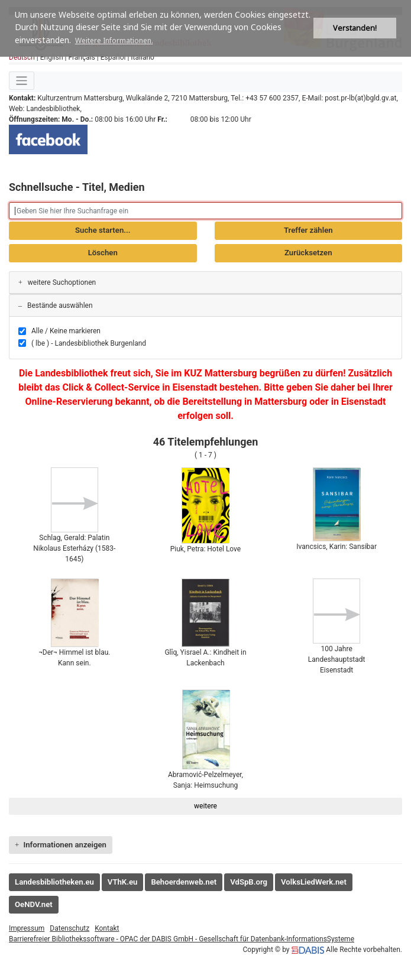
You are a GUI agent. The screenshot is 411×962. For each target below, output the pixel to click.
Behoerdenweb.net (183, 882)
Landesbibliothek (53, 109)
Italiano (142, 57)
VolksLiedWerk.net (314, 882)
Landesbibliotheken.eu (54, 882)
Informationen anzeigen (60, 844)
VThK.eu (123, 882)
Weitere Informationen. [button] (114, 40)
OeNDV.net (34, 904)
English (51, 57)
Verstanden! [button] (355, 28)
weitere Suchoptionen (57, 282)
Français (81, 57)
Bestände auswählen (55, 305)
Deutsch (22, 57)
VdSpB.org (248, 882)
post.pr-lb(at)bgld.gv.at (360, 98)
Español (113, 57)
